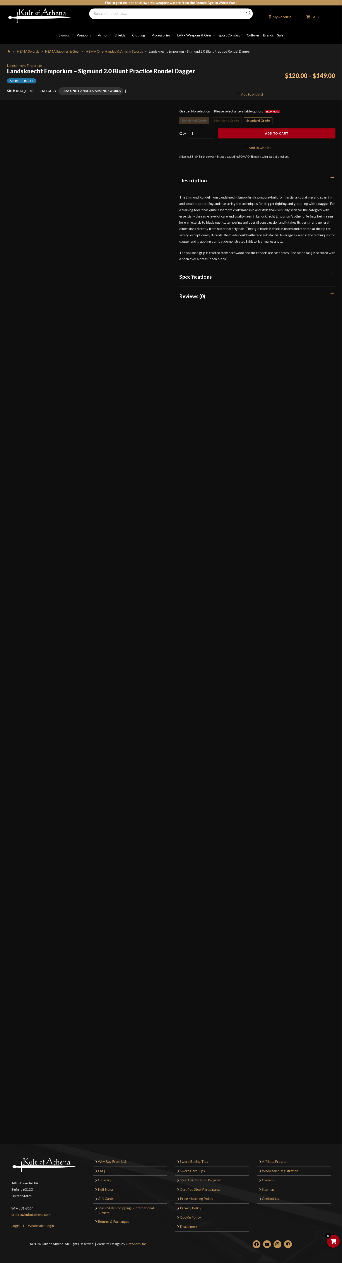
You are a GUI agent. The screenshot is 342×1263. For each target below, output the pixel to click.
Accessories (161, 35)
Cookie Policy (190, 1215)
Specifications (195, 274)
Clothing (138, 35)
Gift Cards (106, 1196)
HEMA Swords (28, 51)
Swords (64, 35)
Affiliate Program (275, 1159)
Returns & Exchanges (113, 1219)
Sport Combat (229, 35)
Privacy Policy (190, 1206)
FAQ (101, 1168)
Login (15, 1223)
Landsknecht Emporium (24, 65)
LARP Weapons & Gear (194, 35)
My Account (281, 17)
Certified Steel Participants (200, 1187)
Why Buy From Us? (112, 1159)
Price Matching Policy (196, 1196)
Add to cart (276, 131)
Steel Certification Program (200, 1178)
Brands (268, 35)
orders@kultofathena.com (31, 1212)
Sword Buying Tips (194, 1159)
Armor (103, 35)
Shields (120, 35)
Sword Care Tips (192, 1168)
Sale (280, 35)
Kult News (106, 1187)
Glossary (104, 1178)
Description (193, 178)
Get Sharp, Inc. (136, 1241)
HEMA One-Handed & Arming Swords (114, 51)
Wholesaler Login (41, 1223)
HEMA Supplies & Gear (62, 51)
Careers (268, 1178)
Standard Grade (258, 118)
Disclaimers (189, 1224)
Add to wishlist (249, 90)
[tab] (257, 178)
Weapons (84, 35)
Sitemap (268, 1187)
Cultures (253, 35)
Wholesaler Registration (280, 1168)
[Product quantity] (201, 131)
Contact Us (270, 1196)
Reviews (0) (192, 294)
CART (315, 17)
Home (9, 50)
